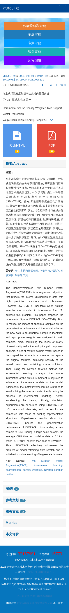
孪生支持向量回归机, (27, 270)
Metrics (11, 523)
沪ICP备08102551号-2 (41, 571)
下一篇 (60, 85)
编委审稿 (34, 52)
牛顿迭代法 (21, 275)
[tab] (34, 163)
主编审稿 (34, 34)
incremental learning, (48, 465)
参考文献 (16, 500)
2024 (21, 75)
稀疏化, (56, 270)
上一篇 (46, 85)
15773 (56, 553)
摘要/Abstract (16, 163)
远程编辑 (34, 60)
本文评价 (12, 534)
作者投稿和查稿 (34, 26)
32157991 (27, 553)
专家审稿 (34, 43)
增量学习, (46, 270)
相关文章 (16, 511)
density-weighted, (33, 469)
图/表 (12, 489)
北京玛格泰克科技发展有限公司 (35, 603)
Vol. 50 (30, 75)
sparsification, (14, 469)
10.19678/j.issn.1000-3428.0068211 (23, 79)
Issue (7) (42, 75)
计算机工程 (11, 8)
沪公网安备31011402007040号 (34, 596)
